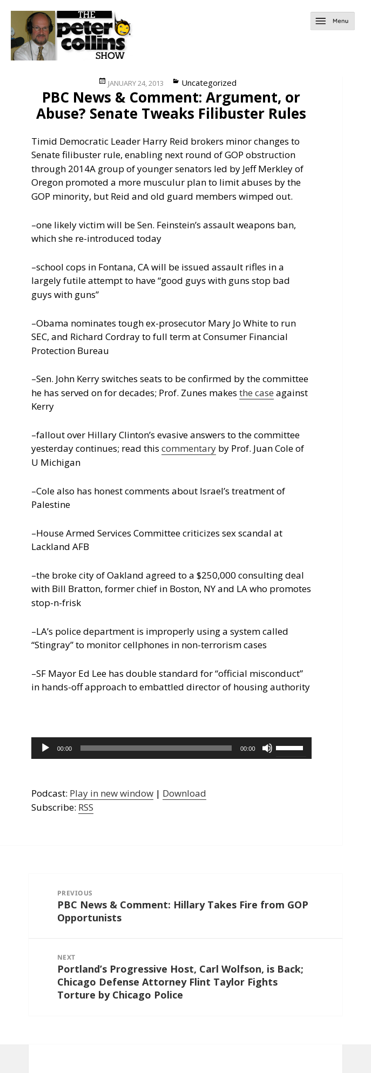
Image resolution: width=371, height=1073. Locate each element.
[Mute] (267, 748)
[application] (171, 748)
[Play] (45, 748)
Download (184, 793)
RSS (85, 807)
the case (256, 392)
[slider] (156, 748)
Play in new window (111, 793)
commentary (188, 448)
